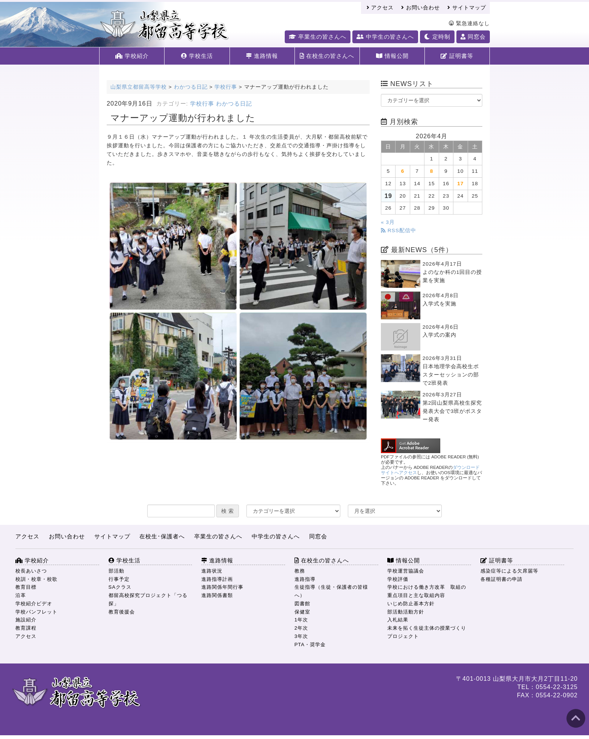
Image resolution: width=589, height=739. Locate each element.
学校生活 (197, 56)
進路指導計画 (217, 579)
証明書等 (457, 56)
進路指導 (305, 579)
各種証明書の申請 (501, 579)
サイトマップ (466, 8)
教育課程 (25, 628)
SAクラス (120, 587)
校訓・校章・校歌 (36, 579)
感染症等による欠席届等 (509, 571)
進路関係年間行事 (222, 587)
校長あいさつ (31, 571)
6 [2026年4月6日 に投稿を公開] (403, 171)
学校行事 (202, 104)
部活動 (116, 571)
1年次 (301, 620)
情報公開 (392, 56)
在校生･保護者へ (162, 536)
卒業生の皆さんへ (317, 36)
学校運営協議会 (405, 571)
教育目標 (25, 587)
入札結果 (397, 620)
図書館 (302, 603)
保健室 (302, 612)
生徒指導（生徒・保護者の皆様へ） (331, 591)
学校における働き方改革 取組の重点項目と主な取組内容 (426, 591)
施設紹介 (25, 620)
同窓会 (473, 36)
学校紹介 (132, 56)
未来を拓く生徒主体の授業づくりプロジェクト (426, 632)
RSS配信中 (398, 230)
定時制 (437, 36)
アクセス (380, 8)
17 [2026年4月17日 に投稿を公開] (460, 183)
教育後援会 (122, 612)
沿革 (20, 595)
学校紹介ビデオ (33, 603)
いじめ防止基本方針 (411, 603)
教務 (299, 571)
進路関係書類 (217, 595)
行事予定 (119, 579)
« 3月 (388, 222)
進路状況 (211, 571)
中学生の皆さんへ (385, 36)
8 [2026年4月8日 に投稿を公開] (431, 171)
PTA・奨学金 (310, 644)
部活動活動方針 (405, 612)
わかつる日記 (234, 104)
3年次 (301, 636)
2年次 (301, 628)
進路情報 (262, 56)
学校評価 (397, 579)
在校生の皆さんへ (327, 56)
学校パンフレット (36, 612)
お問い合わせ (420, 8)
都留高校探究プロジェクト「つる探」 (148, 599)
